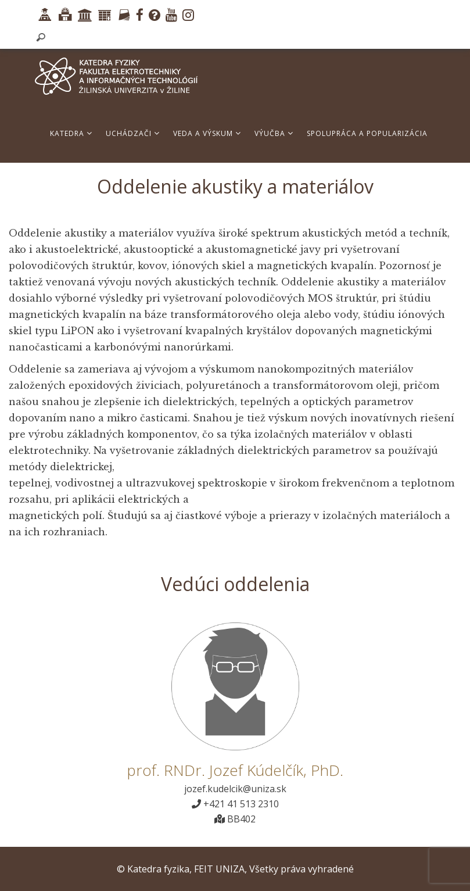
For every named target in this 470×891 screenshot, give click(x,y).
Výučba (273, 133)
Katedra (71, 133)
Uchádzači (133, 133)
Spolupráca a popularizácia (367, 133)
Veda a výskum (207, 133)
